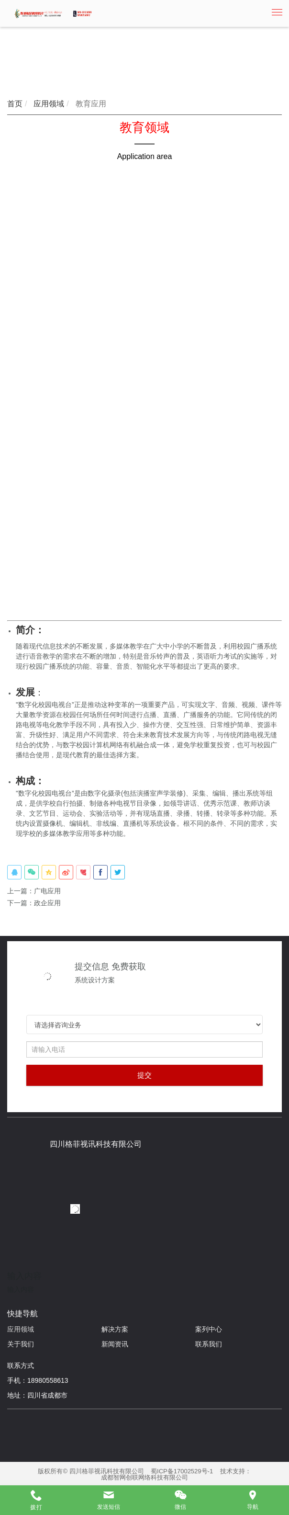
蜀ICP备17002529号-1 (182, 1471)
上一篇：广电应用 (34, 891)
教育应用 (89, 104)
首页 (14, 104)
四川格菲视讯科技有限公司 (96, 1144)
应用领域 (48, 104)
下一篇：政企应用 (34, 903)
